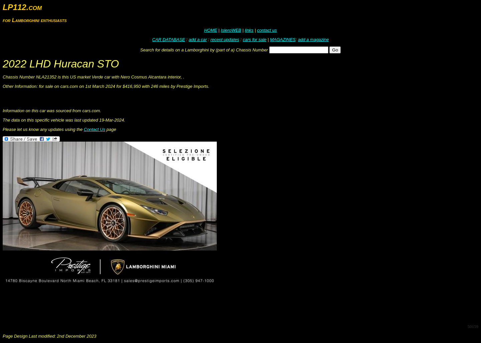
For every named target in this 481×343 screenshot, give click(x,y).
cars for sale (255, 39)
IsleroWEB (231, 30)
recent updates (224, 39)
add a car (198, 39)
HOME (210, 30)
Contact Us (94, 129)
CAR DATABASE (168, 39)
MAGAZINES (283, 39)
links (249, 30)
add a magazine (313, 39)
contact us (267, 30)
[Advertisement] (124, 304)
